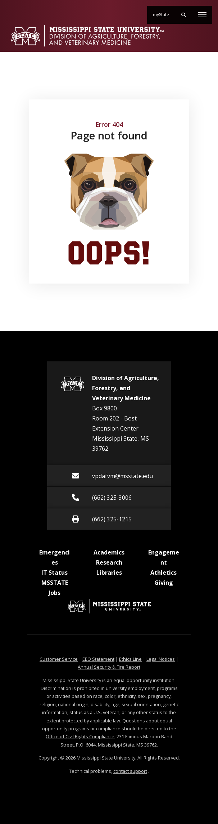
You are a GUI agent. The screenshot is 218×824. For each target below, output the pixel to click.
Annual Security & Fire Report (109, 667)
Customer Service (59, 659)
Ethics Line (130, 659)
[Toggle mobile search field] (183, 15)
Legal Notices (160, 659)
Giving (163, 583)
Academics (109, 552)
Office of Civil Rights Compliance (80, 736)
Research (109, 562)
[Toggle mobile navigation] (202, 15)
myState (163, 12)
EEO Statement (98, 659)
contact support (130, 771)
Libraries (109, 572)
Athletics (163, 572)
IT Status (54, 572)
